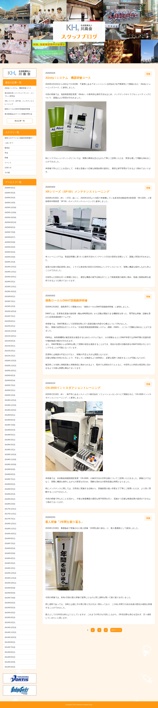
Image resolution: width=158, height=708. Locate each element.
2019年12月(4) (10, 400)
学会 (6, 153)
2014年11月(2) (10, 632)
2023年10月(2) (10, 291)
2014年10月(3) (10, 637)
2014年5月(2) (10, 657)
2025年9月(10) (10, 222)
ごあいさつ (9, 143)
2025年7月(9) (10, 232)
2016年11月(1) (10, 529)
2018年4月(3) (10, 494)
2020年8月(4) (10, 380)
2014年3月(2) (10, 667)
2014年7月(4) (10, 647)
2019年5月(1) (10, 435)
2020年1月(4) (10, 395)
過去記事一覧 (20, 121)
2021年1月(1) (10, 356)
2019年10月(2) (10, 410)
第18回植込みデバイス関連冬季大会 (18, 114)
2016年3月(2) (10, 563)
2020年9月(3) (10, 375)
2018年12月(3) (10, 454)
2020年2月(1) (10, 390)
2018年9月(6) (10, 469)
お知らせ (8, 167)
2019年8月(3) (10, 420)
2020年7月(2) (10, 385)
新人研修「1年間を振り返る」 (64, 521)
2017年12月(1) (10, 509)
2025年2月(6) (10, 257)
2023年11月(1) (10, 287)
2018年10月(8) (10, 464)
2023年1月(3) (10, 306)
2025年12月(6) (10, 207)
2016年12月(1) (10, 524)
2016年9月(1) (10, 538)
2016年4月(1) (10, 558)
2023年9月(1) (10, 296)
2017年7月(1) (10, 519)
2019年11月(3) (10, 405)
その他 (7, 172)
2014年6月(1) (10, 652)
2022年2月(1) (10, 326)
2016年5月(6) (10, 553)
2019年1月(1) (10, 450)
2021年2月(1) (10, 351)
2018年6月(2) (10, 484)
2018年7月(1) (10, 479)
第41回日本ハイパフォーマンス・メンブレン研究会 (19, 94)
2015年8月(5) (10, 593)
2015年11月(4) (10, 578)
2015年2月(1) (10, 622)
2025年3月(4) (10, 252)
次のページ (116, 630)
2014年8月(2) (10, 642)
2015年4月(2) (10, 613)
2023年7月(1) (10, 301)
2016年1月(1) (10, 568)
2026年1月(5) (10, 203)
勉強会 (7, 148)
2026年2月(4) (10, 198)
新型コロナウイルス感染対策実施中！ (19, 138)
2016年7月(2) (10, 543)
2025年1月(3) (10, 262)
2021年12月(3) (10, 331)
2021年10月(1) (10, 336)
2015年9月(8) (10, 588)
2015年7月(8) (10, 598)
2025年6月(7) (10, 237)
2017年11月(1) (10, 514)
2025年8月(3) (10, 227)
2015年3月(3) (10, 617)
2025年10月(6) (10, 217)
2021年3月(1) (10, 346)
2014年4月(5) (10, 662)
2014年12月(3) (10, 627)
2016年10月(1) (10, 534)
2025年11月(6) (10, 212)
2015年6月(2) (10, 603)
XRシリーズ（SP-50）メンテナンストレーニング (19, 102)
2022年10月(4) (10, 311)
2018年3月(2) (10, 499)
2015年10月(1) (10, 583)
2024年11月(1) (10, 272)
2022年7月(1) (10, 316)
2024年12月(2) (10, 267)
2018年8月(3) (10, 474)
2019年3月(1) (10, 440)
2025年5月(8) (10, 242)
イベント (8, 163)
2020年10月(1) (10, 371)
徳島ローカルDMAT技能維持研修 (17, 109)
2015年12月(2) (10, 573)
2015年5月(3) (10, 608)
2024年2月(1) (10, 282)
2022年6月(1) (10, 321)
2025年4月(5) (10, 247)
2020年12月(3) (10, 361)
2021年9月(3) (10, 341)
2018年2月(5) (10, 504)
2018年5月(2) (10, 489)
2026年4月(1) (10, 188)
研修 (6, 158)
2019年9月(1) (10, 415)
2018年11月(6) (10, 459)
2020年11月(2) (10, 366)
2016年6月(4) (10, 548)
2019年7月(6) (10, 425)
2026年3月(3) (10, 193)
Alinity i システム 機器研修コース (18, 88)
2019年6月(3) (10, 430)
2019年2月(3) (10, 445)
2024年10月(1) (10, 277)
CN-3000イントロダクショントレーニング (73, 387)
